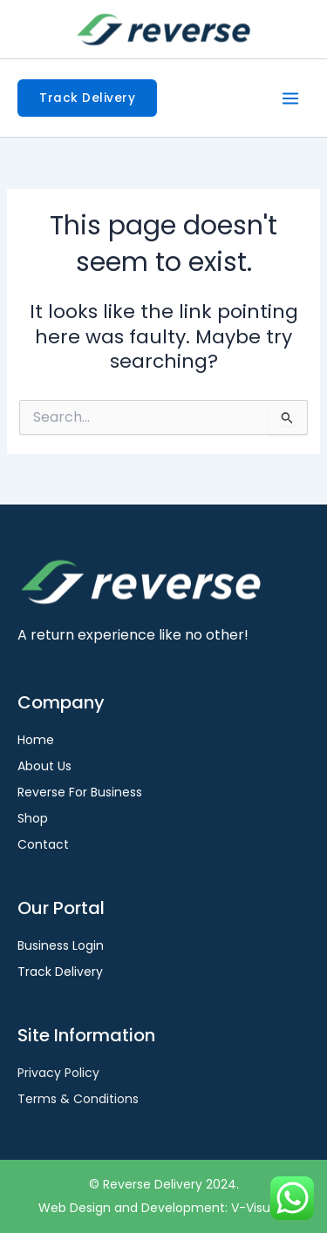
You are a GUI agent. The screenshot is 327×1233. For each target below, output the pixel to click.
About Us (44, 766)
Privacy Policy (58, 1072)
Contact (43, 844)
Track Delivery (60, 971)
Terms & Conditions (78, 1099)
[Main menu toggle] (290, 98)
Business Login (60, 945)
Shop (32, 818)
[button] (87, 98)
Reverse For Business (79, 792)
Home (35, 740)
